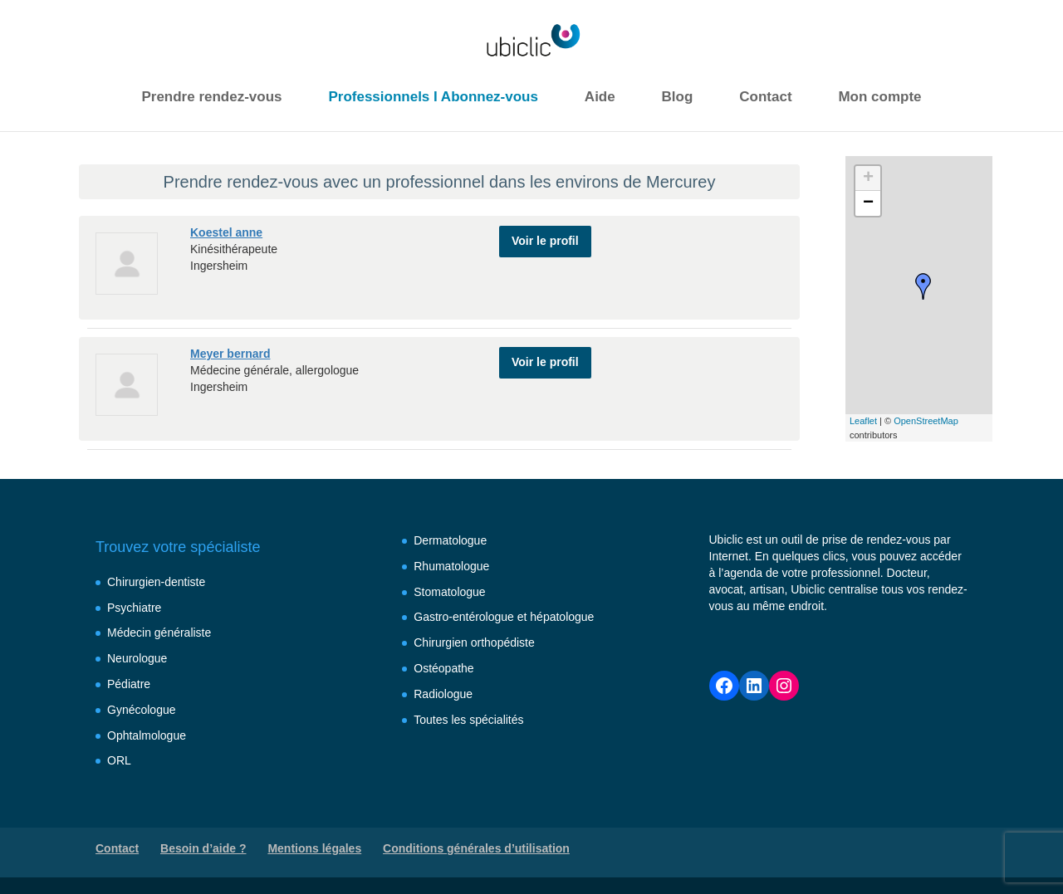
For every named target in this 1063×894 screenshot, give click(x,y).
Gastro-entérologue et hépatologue (504, 616)
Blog (677, 97)
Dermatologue (450, 540)
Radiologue (443, 694)
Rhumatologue (451, 566)
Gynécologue (141, 709)
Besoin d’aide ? (203, 848)
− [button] (868, 203)
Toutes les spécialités (468, 719)
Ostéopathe (443, 668)
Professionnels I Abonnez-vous (433, 97)
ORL (119, 760)
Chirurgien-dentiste (156, 582)
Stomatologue (449, 591)
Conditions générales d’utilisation (476, 848)
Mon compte (879, 97)
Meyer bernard (230, 353)
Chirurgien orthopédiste (474, 642)
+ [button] (868, 178)
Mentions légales (314, 848)
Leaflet (863, 421)
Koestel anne (226, 232)
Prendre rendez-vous (211, 97)
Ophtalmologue (146, 735)
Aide (600, 97)
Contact (765, 97)
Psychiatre (134, 607)
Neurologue (137, 658)
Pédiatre (128, 684)
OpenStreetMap (926, 421)
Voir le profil (545, 239)
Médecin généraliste (159, 632)
